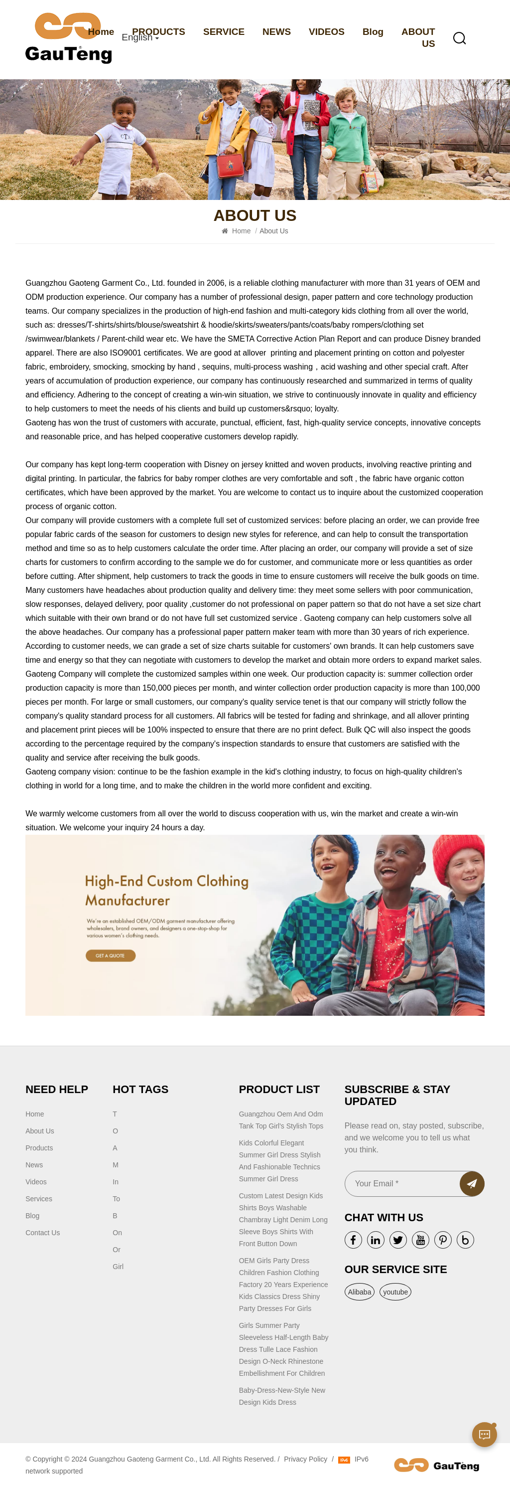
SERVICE (224, 31)
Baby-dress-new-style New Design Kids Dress (282, 1396)
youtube (395, 1292)
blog (32, 1216)
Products (39, 1148)
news (34, 1165)
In (116, 1182)
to (116, 1199)
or (117, 1250)
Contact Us (42, 1233)
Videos (36, 1182)
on (117, 1233)
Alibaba (360, 1292)
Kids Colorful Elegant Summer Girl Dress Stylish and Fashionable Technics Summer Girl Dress (280, 1161)
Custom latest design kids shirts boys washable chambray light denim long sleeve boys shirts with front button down (283, 1220)
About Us (39, 1131)
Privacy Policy (305, 1459)
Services (38, 1199)
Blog (373, 31)
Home (101, 31)
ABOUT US (418, 37)
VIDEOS (327, 31)
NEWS (276, 31)
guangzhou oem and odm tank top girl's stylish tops (281, 1120)
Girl (118, 1267)
